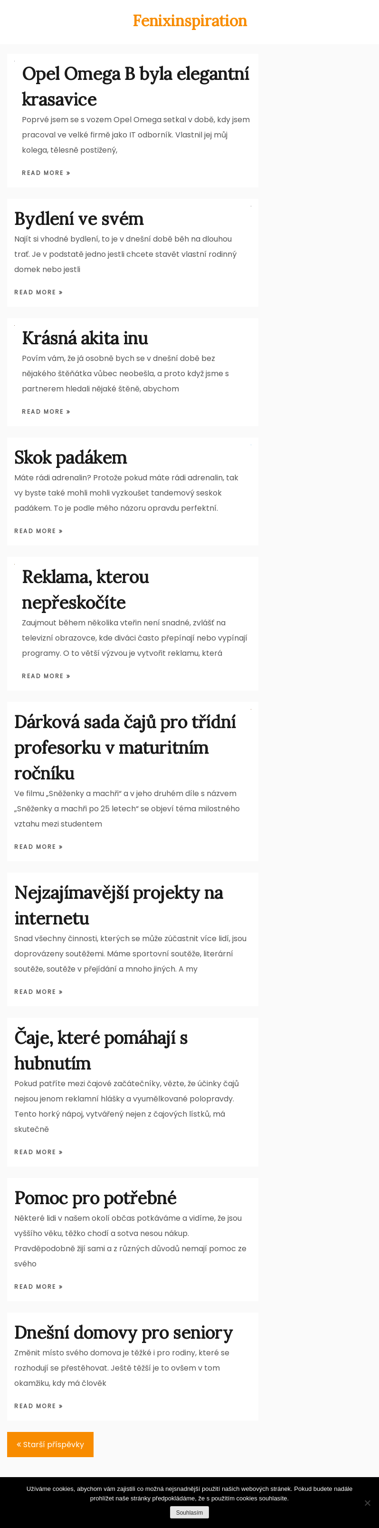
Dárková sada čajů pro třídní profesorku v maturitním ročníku (125, 747)
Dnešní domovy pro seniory (123, 1332)
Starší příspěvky (53, 1444)
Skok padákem (70, 457)
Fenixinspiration (190, 20)
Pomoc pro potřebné (95, 1198)
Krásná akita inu (85, 338)
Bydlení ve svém (78, 219)
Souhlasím (189, 1512)
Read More (44, 173)
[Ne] (367, 1503)
